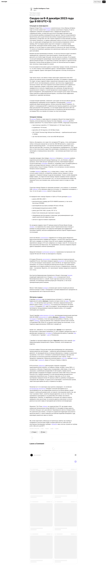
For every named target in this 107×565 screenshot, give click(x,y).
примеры (36, 320)
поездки (48, 30)
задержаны (41, 365)
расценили (61, 261)
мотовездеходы (34, 388)
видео (67, 301)
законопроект (46, 259)
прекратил (38, 171)
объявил (32, 227)
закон (48, 171)
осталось (44, 191)
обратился (52, 158)
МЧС (43, 306)
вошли (69, 196)
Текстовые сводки (35, 13)
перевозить (41, 360)
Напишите (54, 424)
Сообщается (46, 304)
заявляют (35, 189)
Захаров (69, 275)
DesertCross (42, 388)
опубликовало (47, 28)
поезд (74, 358)
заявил (32, 303)
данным (34, 119)
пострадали (33, 319)
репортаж (52, 252)
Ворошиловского (43, 317)
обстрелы (52, 315)
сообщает (69, 102)
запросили (66, 121)
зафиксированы (44, 315)
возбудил (45, 288)
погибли (32, 306)
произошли (39, 299)
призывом (67, 158)
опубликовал (45, 252)
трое (74, 333)
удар (74, 340)
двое (48, 335)
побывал (45, 406)
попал (55, 277)
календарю (44, 163)
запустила (64, 358)
